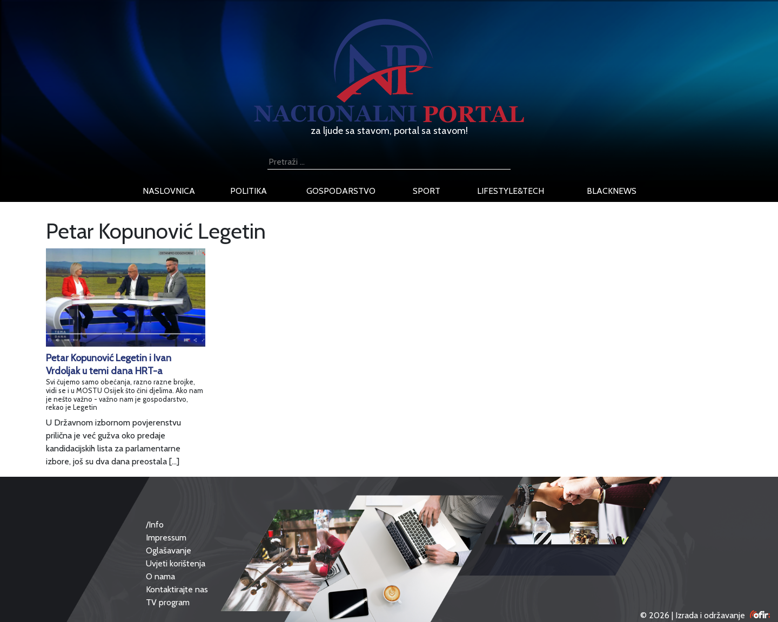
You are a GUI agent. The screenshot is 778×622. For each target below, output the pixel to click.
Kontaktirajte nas (177, 589)
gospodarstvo (340, 191)
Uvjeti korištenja (175, 563)
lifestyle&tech (510, 191)
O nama (160, 576)
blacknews (611, 191)
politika (248, 191)
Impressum (166, 537)
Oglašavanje (168, 550)
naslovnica (169, 191)
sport (426, 191)
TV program (168, 602)
